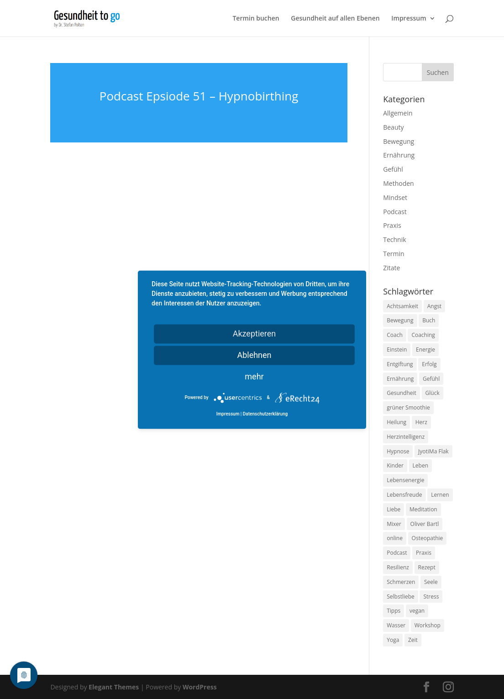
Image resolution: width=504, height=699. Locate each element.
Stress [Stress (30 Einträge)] (431, 596)
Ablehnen (254, 355)
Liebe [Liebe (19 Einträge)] (393, 509)
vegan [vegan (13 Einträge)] (417, 611)
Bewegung (398, 141)
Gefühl (393, 169)
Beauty (393, 127)
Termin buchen (255, 18)
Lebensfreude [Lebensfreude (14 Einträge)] (404, 495)
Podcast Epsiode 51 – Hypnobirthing (199, 96)
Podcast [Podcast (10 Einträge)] (397, 553)
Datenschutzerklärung (265, 413)
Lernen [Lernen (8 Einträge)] (440, 495)
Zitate (391, 267)
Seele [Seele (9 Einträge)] (431, 582)
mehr (254, 376)
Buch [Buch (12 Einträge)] (428, 320)
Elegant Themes (114, 687)
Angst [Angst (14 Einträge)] (434, 306)
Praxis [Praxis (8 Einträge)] (423, 553)
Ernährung (399, 155)
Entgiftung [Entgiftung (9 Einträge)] (400, 364)
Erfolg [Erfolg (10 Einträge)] (429, 364)
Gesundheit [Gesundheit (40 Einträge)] (401, 393)
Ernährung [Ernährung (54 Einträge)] (400, 379)
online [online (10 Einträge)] (395, 538)
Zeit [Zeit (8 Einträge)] (413, 640)
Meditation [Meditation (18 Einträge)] (423, 509)
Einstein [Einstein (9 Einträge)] (397, 349)
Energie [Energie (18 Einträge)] (425, 349)
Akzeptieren (254, 333)
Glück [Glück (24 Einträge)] (432, 393)
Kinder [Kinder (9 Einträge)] (395, 465)
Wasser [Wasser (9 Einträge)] (396, 625)
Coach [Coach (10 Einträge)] (395, 335)
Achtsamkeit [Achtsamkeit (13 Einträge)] (402, 306)
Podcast (395, 211)
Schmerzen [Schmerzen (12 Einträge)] (401, 582)
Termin (393, 253)
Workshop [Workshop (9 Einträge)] (428, 625)
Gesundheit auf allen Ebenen (335, 18)
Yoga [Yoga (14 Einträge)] (393, 640)
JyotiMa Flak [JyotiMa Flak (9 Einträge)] (433, 451)
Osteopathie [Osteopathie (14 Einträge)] (427, 538)
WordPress (200, 687)
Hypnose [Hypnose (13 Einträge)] (398, 451)
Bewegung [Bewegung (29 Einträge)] (400, 320)
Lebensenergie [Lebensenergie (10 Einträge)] (405, 480)
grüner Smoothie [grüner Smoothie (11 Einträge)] (408, 407)
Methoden (398, 183)
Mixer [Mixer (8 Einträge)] (394, 524)
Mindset (395, 197)
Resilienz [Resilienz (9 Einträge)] (398, 567)
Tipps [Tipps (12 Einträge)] (393, 611)
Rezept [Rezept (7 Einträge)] (427, 567)
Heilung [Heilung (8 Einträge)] (396, 422)
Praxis (392, 225)
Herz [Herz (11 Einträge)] (421, 422)
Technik (394, 239)
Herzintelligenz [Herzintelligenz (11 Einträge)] (406, 437)
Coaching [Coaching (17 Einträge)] (423, 335)
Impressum (408, 18)
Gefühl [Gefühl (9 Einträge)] (431, 379)
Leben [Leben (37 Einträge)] (420, 465)
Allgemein (397, 113)
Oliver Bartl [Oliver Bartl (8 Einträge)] (424, 524)
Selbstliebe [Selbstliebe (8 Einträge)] (401, 596)
